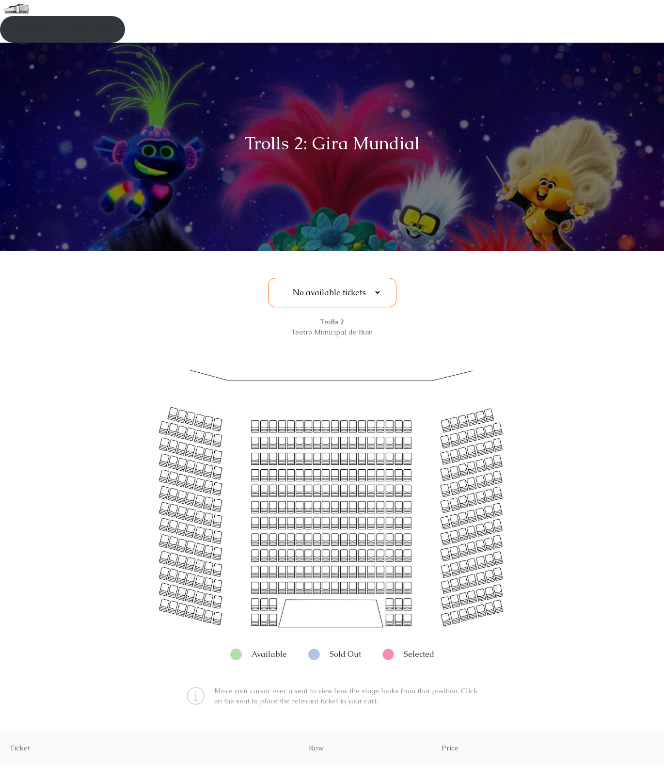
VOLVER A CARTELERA (62, 29)
